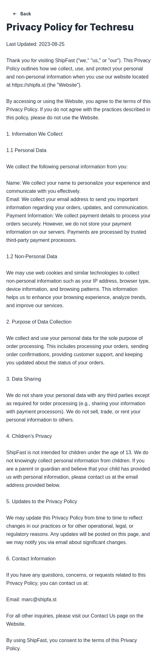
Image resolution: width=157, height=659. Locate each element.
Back (21, 14)
